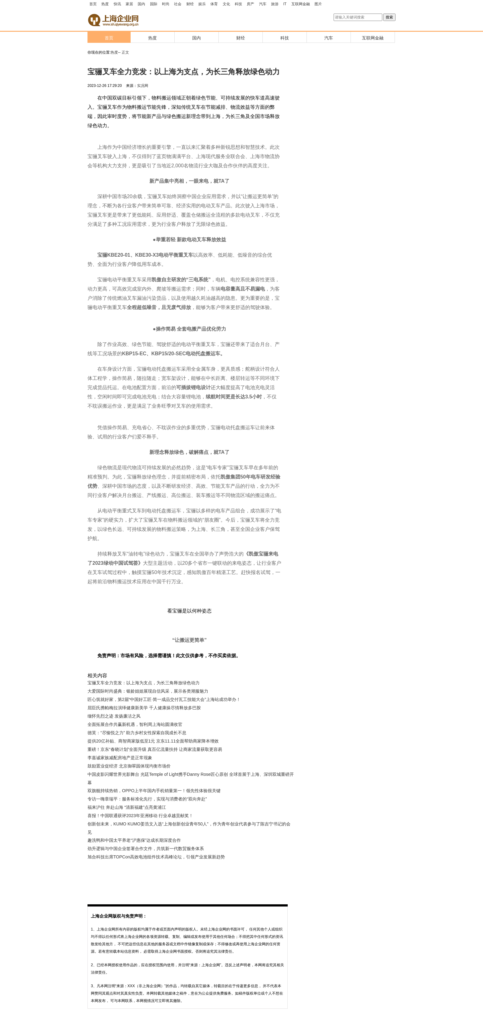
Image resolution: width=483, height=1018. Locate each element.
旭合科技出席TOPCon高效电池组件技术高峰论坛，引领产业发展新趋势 (156, 856)
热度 (105, 4)
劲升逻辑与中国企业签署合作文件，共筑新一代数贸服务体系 (145, 848)
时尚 (165, 4)
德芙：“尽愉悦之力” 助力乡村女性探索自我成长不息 (136, 732)
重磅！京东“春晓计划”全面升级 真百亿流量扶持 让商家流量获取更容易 (154, 749)
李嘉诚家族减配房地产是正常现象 (119, 757)
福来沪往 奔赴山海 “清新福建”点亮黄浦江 (126, 807)
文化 (226, 4)
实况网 (142, 85)
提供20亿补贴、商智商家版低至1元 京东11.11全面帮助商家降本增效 (153, 741)
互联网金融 (300, 4)
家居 (129, 4)
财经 (190, 4)
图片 (318, 4)
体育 (214, 4)
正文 (125, 52)
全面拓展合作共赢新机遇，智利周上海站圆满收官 (134, 724)
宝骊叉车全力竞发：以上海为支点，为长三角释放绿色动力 (143, 682)
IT (285, 4)
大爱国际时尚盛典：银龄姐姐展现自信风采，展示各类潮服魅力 (147, 691)
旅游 (274, 4)
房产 (250, 4)
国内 (141, 4)
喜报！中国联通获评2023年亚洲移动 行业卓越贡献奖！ (140, 815)
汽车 (262, 4)
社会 (177, 4)
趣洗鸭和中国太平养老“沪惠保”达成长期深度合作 (134, 840)
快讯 (117, 4)
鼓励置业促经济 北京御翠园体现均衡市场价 (129, 766)
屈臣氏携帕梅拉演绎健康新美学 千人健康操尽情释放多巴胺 (144, 707)
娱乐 (202, 4)
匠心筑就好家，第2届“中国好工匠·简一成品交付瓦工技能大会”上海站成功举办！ (164, 699)
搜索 (389, 17)
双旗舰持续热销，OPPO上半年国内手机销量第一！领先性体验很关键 (154, 790)
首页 (93, 4)
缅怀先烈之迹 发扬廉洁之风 (113, 716)
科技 (238, 4)
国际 (153, 4)
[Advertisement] (186, 878)
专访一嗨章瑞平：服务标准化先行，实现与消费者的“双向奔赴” (147, 798)
